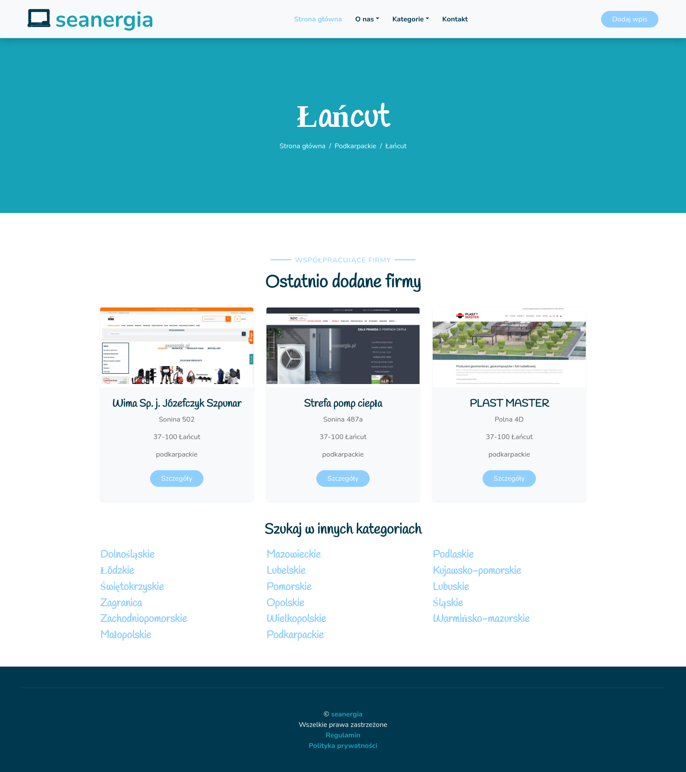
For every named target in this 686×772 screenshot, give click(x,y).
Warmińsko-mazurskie (481, 619)
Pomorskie (289, 587)
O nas (364, 19)
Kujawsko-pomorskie (477, 571)
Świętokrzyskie (132, 587)
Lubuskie (451, 587)
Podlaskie (453, 555)
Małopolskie (125, 636)
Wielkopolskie (296, 619)
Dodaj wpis (630, 19)
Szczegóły (176, 478)
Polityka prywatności (343, 746)
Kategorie (408, 19)
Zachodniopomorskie (143, 619)
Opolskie (285, 604)
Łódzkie (117, 571)
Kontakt (455, 19)
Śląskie (448, 604)
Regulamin (343, 735)
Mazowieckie (293, 555)
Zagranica (121, 604)
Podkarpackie (356, 146)
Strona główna (318, 19)
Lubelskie (285, 571)
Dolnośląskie (127, 555)
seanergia (347, 714)
